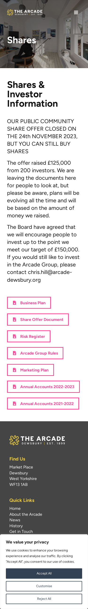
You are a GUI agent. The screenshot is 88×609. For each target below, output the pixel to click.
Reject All (44, 599)
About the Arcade (25, 514)
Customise (44, 586)
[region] (44, 571)
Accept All (44, 573)
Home (15, 508)
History (16, 525)
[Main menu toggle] (76, 12)
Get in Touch (21, 531)
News (14, 519)
